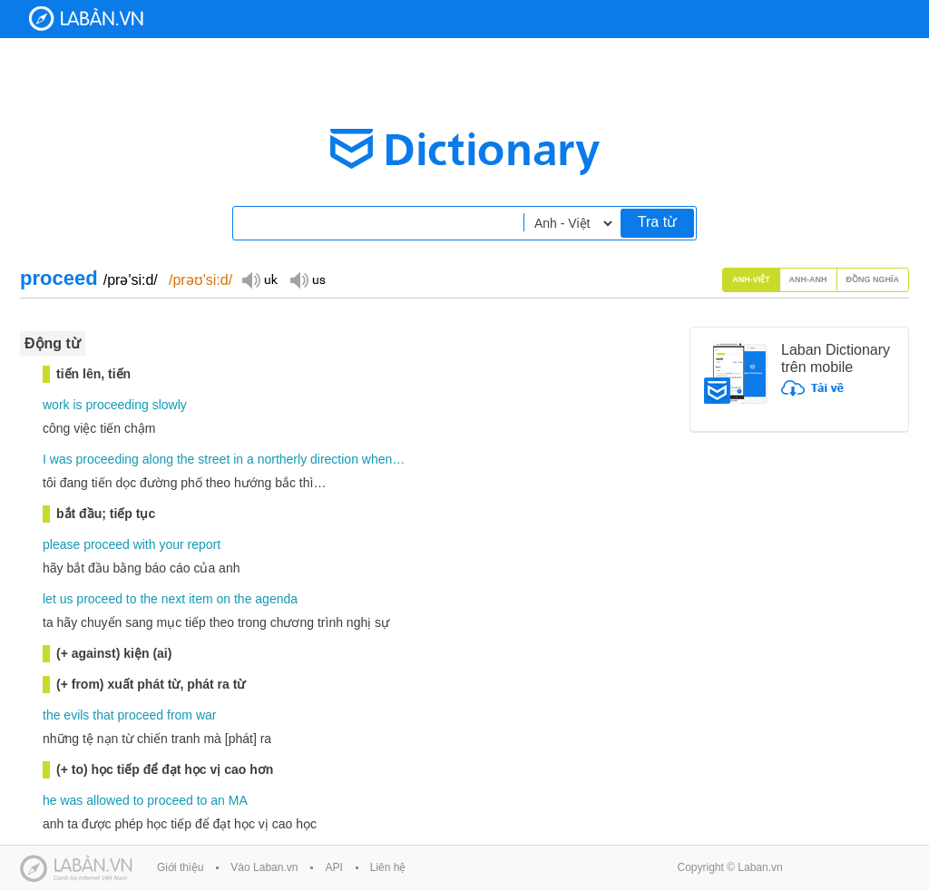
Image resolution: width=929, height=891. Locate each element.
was (61, 459)
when (377, 459)
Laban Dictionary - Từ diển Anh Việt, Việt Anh (86, 18)
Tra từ (657, 222)
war (206, 715)
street (214, 459)
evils (76, 715)
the (185, 459)
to (131, 599)
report (204, 544)
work (56, 404)
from (179, 715)
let (49, 599)
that (103, 715)
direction (334, 459)
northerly (282, 459)
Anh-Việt (751, 279)
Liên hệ (388, 867)
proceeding (116, 404)
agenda (276, 599)
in (238, 459)
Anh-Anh (808, 279)
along (157, 459)
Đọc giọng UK (259, 279)
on (224, 599)
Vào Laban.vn (264, 867)
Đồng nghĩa (873, 279)
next (173, 599)
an (217, 800)
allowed (107, 800)
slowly (169, 404)
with (144, 544)
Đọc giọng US (307, 279)
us (66, 599)
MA (238, 800)
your (171, 544)
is (77, 404)
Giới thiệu (180, 867)
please (61, 544)
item (200, 599)
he (50, 800)
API (333, 867)
